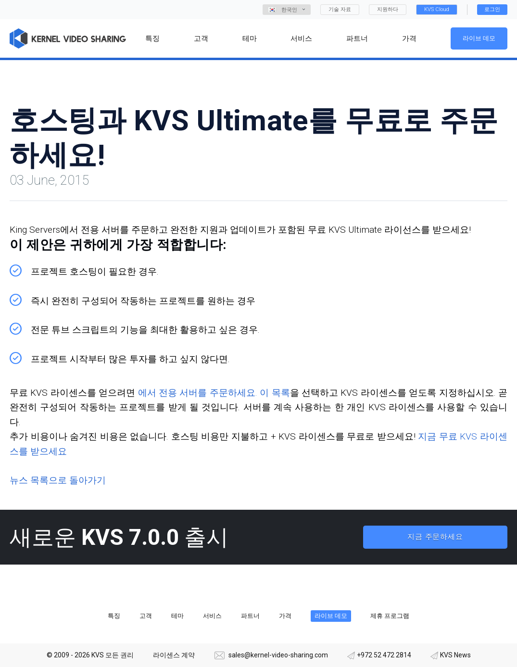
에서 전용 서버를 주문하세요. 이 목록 (214, 392)
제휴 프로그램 (389, 615)
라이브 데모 (479, 38)
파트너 (250, 615)
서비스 (212, 615)
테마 (177, 615)
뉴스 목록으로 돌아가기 (58, 480)
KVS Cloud (436, 9)
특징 (114, 615)
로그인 (492, 9)
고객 (145, 615)
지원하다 (387, 9)
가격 (285, 615)
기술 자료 (339, 9)
